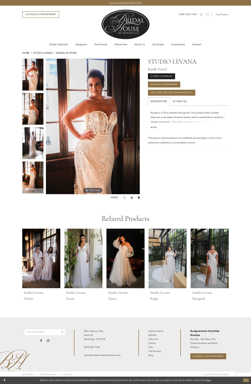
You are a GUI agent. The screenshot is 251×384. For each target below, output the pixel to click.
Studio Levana (43, 53)
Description (158, 104)
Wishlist (152, 335)
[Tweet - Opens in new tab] (124, 198)
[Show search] (201, 15)
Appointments (155, 331)
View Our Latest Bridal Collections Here (125, 3)
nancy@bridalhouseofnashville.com (102, 355)
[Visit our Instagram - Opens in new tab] (48, 341)
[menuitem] (41, 15)
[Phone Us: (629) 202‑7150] (187, 14)
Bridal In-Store (66, 53)
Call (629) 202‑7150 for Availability (174, 95)
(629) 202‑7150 (92, 347)
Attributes (179, 104)
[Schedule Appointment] (40, 15)
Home (26, 53)
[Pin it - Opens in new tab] (132, 198)
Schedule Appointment (166, 86)
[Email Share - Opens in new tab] (139, 198)
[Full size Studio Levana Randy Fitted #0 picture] (93, 126)
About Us (153, 339)
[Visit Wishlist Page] (207, 14)
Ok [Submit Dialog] (245, 380)
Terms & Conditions (48, 373)
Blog (150, 355)
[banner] (125, 24)
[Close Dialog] (5, 380)
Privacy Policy (28, 373)
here (208, 380)
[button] (222, 14)
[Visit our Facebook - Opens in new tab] (41, 341)
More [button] (154, 130)
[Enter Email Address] (45, 333)
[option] (33, 76)
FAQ (150, 347)
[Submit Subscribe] (62, 332)
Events (151, 343)
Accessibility (67, 373)
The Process (154, 351)
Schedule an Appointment (210, 349)
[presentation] (41, 259)
